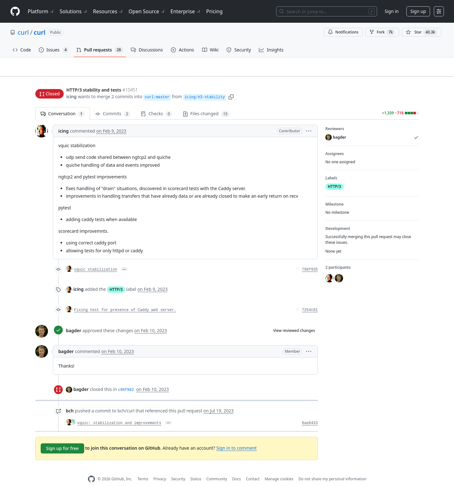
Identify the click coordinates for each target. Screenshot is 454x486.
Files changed (206, 104)
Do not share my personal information (333, 469)
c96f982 (126, 380)
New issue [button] (399, 71)
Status (195, 469)
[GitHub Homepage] (91, 469)
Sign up (418, 11)
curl (23, 32)
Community (217, 469)
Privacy (160, 469)
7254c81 (310, 300)
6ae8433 (310, 413)
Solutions (74, 11)
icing (71, 84)
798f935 (310, 260)
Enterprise (186, 11)
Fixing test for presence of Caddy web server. (125, 300)
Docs (236, 469)
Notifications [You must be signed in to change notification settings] (343, 32)
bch (70, 401)
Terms (142, 469)
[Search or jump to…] (326, 11)
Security (178, 469)
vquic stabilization (95, 260)
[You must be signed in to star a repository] (421, 32)
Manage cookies (279, 469)
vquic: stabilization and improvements (119, 413)
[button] (231, 84)
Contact (252, 469)
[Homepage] (15, 11)
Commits (112, 104)
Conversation (62, 104)
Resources (108, 11)
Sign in (392, 11)
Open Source (147, 11)
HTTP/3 (116, 279)
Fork (382, 32)
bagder (73, 321)
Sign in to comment (236, 438)
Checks (156, 104)
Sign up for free (62, 438)
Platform (41, 11)
